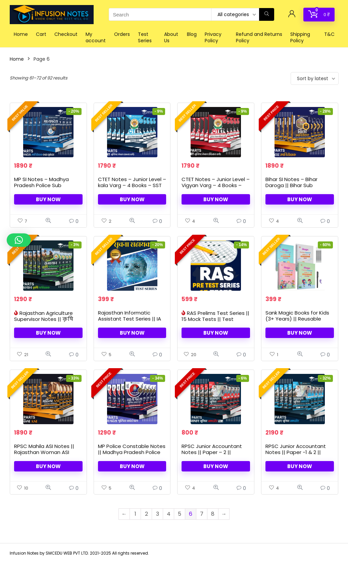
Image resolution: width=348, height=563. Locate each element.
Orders (122, 34)
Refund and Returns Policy (259, 37)
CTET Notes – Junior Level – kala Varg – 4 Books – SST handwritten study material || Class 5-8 (132, 188)
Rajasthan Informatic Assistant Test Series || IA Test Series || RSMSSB (129, 318)
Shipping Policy (300, 37)
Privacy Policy (213, 37)
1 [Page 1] (135, 514)
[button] (19, 240)
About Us (171, 37)
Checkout (66, 34)
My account (96, 37)
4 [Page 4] (168, 514)
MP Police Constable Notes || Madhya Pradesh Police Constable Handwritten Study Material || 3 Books (131, 455)
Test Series (145, 37)
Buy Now (48, 199)
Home (21, 34)
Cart (41, 34)
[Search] (266, 14)
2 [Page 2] (146, 514)
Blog (192, 34)
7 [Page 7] (201, 514)
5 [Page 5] (179, 514)
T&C (329, 34)
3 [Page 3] (157, 514)
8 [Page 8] (212, 514)
